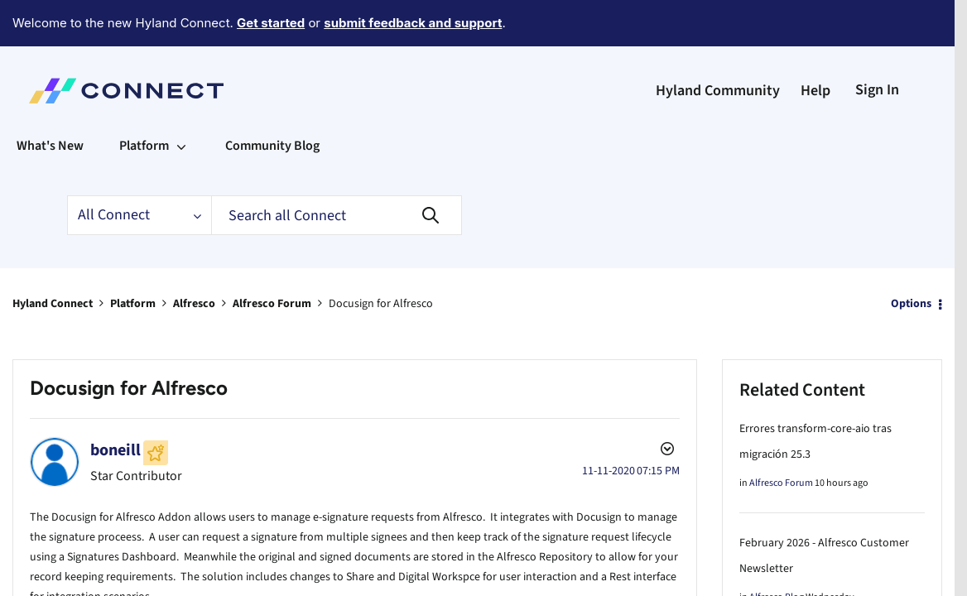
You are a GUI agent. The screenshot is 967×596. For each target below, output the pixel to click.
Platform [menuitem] (144, 100)
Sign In (877, 44)
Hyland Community (718, 45)
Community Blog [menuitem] (272, 100)
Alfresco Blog (776, 552)
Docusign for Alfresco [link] (381, 258)
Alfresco (194, 258)
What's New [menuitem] (50, 100)
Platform (133, 258)
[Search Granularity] (139, 170)
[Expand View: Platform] (181, 100)
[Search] (336, 170)
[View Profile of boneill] (115, 404)
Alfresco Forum (272, 258)
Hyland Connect (52, 258)
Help (815, 45)
